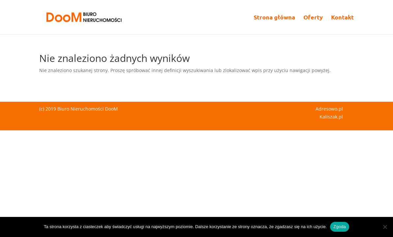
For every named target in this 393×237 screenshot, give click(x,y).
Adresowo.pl (329, 109)
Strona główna (274, 18)
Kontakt (342, 18)
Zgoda (339, 226)
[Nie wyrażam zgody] (384, 227)
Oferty (313, 18)
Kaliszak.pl (331, 117)
